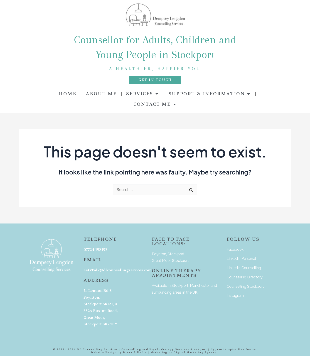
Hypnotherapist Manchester (234, 349)
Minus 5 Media (135, 352)
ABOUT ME (101, 94)
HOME (67, 94)
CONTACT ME (155, 104)
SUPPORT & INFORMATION (210, 93)
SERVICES (142, 93)
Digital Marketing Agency (195, 352)
